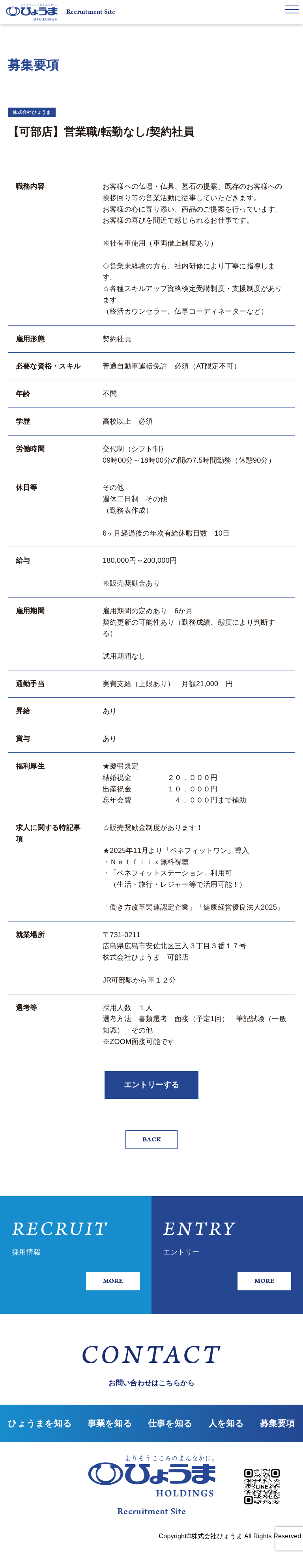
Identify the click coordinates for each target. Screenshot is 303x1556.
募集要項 (277, 1438)
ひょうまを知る (39, 1438)
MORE (110, 1288)
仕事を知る (170, 1438)
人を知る (226, 1438)
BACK (151, 1144)
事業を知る (110, 1438)
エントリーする (151, 1087)
